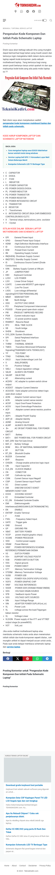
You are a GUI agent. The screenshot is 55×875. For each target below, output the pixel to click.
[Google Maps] (15, 11)
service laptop (13, 647)
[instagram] (39, 11)
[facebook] (33, 11)
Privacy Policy (45, 866)
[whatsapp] (21, 11)
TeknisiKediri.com (31, 871)
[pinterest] (27, 658)
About (14, 866)
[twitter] (17, 658)
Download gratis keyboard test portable (24, 785)
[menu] (6, 20)
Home (6, 866)
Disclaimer (32, 866)
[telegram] (27, 11)
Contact (22, 866)
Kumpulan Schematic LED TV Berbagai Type (26, 164)
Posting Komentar (10, 44)
